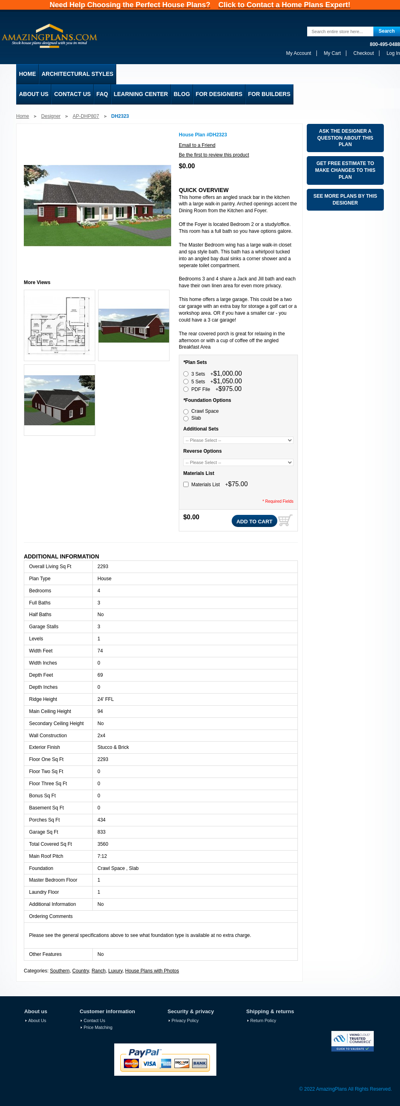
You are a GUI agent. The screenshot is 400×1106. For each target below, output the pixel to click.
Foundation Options (207, 400)
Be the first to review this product (214, 155)
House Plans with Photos (152, 971)
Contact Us (94, 1020)
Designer (51, 116)
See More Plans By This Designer (345, 199)
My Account (298, 53)
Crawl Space (205, 411)
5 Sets (216, 382)
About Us (37, 1020)
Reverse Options (202, 451)
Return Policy (263, 1020)
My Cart (332, 53)
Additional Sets (200, 429)
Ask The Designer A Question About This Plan (345, 138)
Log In (393, 53)
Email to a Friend (197, 145)
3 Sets (216, 374)
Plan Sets (195, 362)
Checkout (364, 53)
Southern (60, 971)
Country (80, 971)
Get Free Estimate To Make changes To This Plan (345, 170)
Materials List (198, 473)
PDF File (216, 389)
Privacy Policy (185, 1020)
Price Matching (98, 1027)
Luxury (115, 971)
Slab (196, 418)
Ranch (99, 971)
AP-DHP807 (86, 116)
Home (22, 116)
